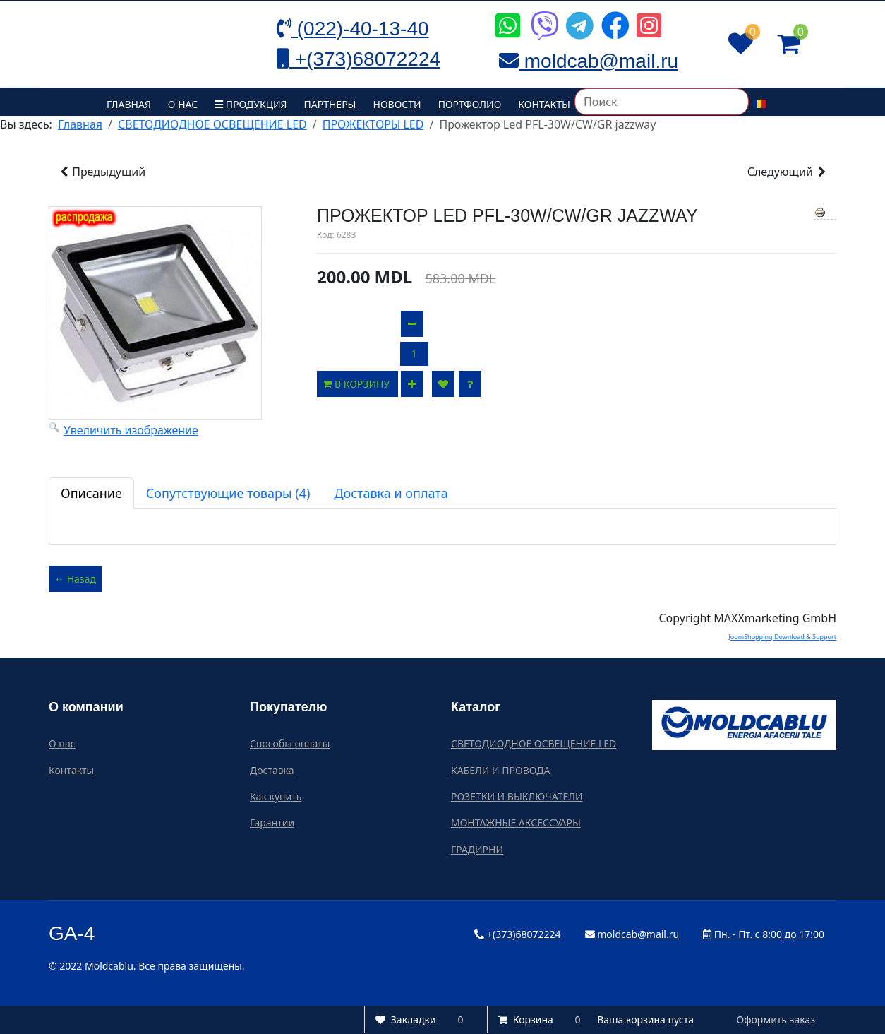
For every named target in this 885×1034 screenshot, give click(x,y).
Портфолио (470, 104)
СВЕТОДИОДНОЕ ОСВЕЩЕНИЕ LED (533, 743)
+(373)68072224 (517, 934)
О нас (183, 104)
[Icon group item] (506, 15)
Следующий (787, 171)
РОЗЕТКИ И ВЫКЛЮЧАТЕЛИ (517, 796)
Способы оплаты (290, 743)
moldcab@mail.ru (632, 934)
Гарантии (272, 822)
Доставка (272, 770)
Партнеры (330, 104)
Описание (91, 493)
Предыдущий (101, 171)
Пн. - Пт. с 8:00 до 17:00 (763, 934)
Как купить (275, 796)
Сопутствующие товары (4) (228, 493)
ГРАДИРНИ (477, 849)
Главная (129, 104)
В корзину (357, 384)
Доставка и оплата (390, 493)
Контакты (544, 104)
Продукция (251, 104)
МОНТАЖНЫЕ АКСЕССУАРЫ (516, 822)
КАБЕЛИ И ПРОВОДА (500, 770)
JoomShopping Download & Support (782, 636)
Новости (397, 104)
